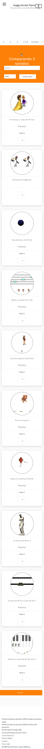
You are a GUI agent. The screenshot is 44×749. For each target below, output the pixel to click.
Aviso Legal (6, 744)
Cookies (5, 741)
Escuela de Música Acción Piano (14, 732)
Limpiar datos (27, 77)
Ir (22, 140)
